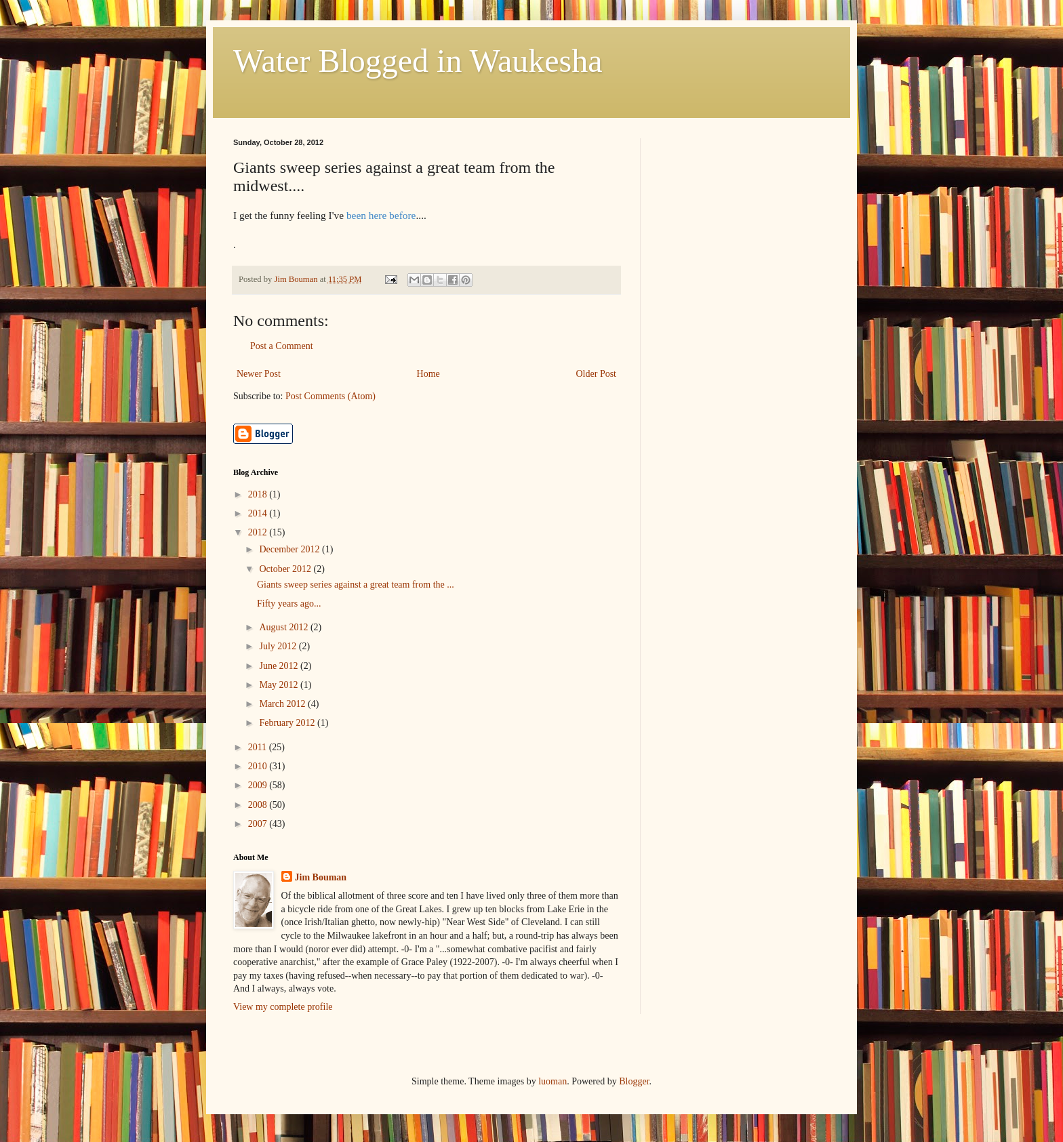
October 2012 (286, 569)
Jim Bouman (321, 877)
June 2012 (279, 666)
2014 (259, 513)
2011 (258, 747)
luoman (552, 1081)
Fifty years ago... (289, 603)
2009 (259, 785)
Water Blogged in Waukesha (418, 61)
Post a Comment (281, 346)
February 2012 (288, 723)
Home (428, 374)
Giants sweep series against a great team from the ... (355, 584)
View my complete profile (283, 1007)
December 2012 (290, 549)
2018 (259, 494)
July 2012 (278, 646)
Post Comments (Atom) (330, 396)
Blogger (634, 1081)
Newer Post (259, 374)
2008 (259, 805)
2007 (259, 824)
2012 (259, 532)
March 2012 (283, 704)
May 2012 (279, 685)
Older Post (596, 374)
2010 (259, 766)
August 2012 (284, 627)
